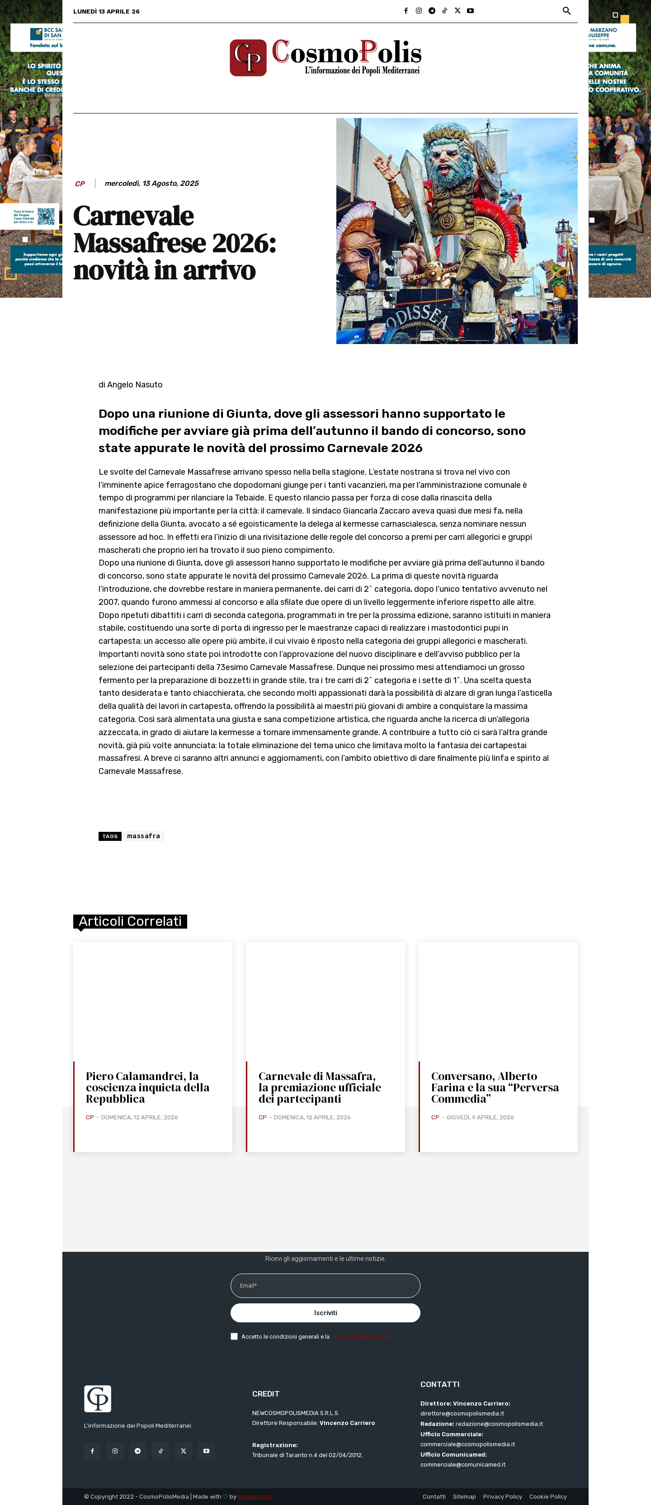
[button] (567, 11)
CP (80, 183)
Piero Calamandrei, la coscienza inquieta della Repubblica (148, 1087)
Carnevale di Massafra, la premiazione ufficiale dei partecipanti (320, 1087)
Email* (248, 1285)
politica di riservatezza (361, 1336)
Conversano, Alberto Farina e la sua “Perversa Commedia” (495, 1087)
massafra (143, 836)
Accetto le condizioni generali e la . (316, 1336)
